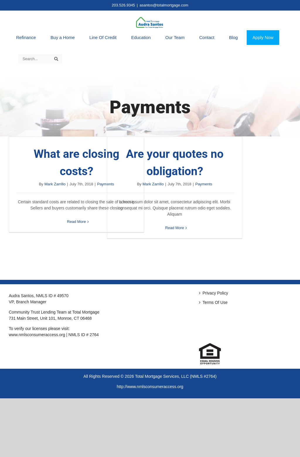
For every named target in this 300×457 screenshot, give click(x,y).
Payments (203, 184)
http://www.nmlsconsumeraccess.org (150, 386)
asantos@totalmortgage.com (163, 5)
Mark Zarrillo (55, 184)
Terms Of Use (215, 302)
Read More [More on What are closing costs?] (76, 221)
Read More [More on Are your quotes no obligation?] (174, 228)
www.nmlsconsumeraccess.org (37, 334)
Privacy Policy (215, 293)
